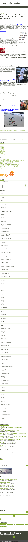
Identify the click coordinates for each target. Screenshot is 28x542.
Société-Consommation (4, 363)
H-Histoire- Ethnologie (4, 248)
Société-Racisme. (3, 376)
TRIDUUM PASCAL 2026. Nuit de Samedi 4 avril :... (8, 488)
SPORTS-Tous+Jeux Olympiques (5, 380)
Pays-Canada (2, 290)
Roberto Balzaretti (3, 31)
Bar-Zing (12, 162)
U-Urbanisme (3, 390)
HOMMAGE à (2, 255)
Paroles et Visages (16, 164)
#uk (3, 526)
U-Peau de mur (3, 387)
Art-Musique (2, 214)
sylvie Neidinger (3, 433)
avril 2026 (1, 144)
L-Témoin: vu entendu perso (5, 273)
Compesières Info (9, 163)
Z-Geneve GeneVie (3, 408)
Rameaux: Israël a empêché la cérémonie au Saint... (8, 497)
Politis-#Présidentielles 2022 (5, 346)
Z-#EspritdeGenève (3, 405)
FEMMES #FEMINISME (4, 232)
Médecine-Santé (3, 280)
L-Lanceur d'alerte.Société (4, 270)
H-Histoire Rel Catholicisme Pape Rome (6, 239)
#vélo (10, 130)
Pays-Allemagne (3, 284)
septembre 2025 (2, 151)
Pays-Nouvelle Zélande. (4, 307)
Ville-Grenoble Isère (3, 393)
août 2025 (1, 152)
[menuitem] (2, 7)
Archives (6, 7)
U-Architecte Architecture (4, 383)
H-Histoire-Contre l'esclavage (5, 249)
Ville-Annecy (3, 391)
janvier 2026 (2, 147)
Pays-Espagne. (3, 294)
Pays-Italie (2, 301)
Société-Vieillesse (3, 377)
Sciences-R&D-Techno (4, 353)
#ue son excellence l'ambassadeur (6, 130)
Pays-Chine (2, 293)
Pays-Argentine (3, 286)
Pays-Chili (2, 291)
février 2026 (2, 146)
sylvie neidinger (3, 427)
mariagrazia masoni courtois (19, 130)
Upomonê (1, 167)
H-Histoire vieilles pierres (4, 245)
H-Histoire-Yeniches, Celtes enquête (6, 252)
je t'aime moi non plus (14, 130)
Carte (1, 458)
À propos (11, 7)
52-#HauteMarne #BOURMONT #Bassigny (6, 194)
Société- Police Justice (4, 360)
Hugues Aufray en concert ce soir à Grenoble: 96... (8, 500)
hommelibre (2, 454)
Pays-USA (2, 321)
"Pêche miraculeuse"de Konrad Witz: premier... (14, 427)
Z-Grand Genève (3, 418)
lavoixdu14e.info (17, 161)
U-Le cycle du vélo (3, 384)
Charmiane (2, 448)
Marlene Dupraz (3, 442)
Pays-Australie (3, 287)
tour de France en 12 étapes (19, 24)
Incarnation (7, 159)
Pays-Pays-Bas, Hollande (4, 310)
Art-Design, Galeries (3, 207)
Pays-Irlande (2, 300)
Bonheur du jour (6, 167)
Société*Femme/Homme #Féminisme (6, 356)
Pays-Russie (2, 311)
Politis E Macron (3, 332)
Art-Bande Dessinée (3, 203)
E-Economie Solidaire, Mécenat (5, 228)
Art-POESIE (2, 217)
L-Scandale (2, 272)
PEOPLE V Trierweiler (4, 329)
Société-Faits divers (3, 367)
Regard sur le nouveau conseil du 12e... (5, 165)
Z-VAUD (2, 421)
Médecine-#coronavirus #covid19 (5, 276)
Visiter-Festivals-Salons (4, 398)
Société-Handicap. (3, 369)
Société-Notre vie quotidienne (5, 373)
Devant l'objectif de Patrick (18, 166)
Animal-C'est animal (3, 200)
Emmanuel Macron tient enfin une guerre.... (14, 445)
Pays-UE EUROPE (3, 318)
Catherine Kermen (3, 436)
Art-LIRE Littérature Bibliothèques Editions (7, 211)
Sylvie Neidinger (3, 439)
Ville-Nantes (2, 397)
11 (25, 184)
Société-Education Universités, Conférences (7, 366)
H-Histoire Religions (3, 242)
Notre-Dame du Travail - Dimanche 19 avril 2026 (6, 161)
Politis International (3, 339)
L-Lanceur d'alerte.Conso (4, 269)
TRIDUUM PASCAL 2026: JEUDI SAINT (6, 494)
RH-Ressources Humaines (4, 349)
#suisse (1, 130)
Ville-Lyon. (2, 394)
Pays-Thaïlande (3, 317)
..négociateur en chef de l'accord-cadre (10, 105)
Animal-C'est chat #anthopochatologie (6, 201)
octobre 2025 (2, 150)
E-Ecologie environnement (4, 225)
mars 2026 (1, 145)
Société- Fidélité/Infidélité (4, 359)
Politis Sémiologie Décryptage (5, 345)
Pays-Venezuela (3, 324)
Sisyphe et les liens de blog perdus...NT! (13, 451)
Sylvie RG (1, 430)
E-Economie (2, 227)
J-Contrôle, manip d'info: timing (5, 256)
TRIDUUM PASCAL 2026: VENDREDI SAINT (6, 491)
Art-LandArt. (2, 210)
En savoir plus (9, 541)
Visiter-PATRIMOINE (3, 400)
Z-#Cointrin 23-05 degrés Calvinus (5, 404)
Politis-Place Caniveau (4, 348)
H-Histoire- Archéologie (4, 246)
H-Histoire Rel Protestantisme (5, 241)
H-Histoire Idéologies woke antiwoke (6, 238)
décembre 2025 (2, 148)
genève (1, 526)
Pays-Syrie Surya (3, 314)
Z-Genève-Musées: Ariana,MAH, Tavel (6, 414)
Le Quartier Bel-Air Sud (15, 165)
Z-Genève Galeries (3, 407)
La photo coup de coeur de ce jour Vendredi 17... (6, 166)
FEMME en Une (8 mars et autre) (5, 231)
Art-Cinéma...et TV (3, 204)
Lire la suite (21, 139)
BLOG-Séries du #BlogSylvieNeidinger (6, 224)
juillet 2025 (1, 153)
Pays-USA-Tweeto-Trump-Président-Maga (6, 322)
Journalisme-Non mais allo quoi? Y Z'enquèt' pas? (7, 266)
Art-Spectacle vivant (3, 221)
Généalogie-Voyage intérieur (5, 235)
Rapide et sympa (2, 159)
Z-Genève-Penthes (3, 415)
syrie (6, 526)
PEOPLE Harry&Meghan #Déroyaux (5, 328)
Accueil (2, 7)
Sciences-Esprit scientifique (4, 352)
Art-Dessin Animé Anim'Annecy (5, 208)
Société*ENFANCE (3, 355)
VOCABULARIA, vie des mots (4, 401)
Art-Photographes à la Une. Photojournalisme (7, 215)
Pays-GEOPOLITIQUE (3, 297)
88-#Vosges (2, 197)
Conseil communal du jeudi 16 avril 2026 (5, 160)
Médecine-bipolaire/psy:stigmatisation (6, 277)
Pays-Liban (2, 304)
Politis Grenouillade (3, 338)
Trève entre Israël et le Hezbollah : (5, 162)
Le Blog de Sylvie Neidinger (11, 3)
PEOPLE (2, 325)
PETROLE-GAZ (3, 331)
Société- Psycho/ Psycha (4, 362)
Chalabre (13, 168)
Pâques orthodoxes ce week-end (5, 482)
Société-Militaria (3, 370)
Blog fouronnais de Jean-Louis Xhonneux (18, 160)
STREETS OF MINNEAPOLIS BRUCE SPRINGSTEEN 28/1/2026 (16, 433)
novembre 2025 (2, 149)
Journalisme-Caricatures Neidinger (6, 259)
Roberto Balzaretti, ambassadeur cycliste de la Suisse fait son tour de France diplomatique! (13, 16)
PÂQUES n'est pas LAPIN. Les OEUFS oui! (6, 485)
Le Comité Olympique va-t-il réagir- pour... (14, 439)
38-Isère (2, 193)
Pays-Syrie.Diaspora (3, 315)
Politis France (3, 335)
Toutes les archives (3, 154)
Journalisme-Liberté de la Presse (5, 263)
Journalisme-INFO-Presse (4, 262)
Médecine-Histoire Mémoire (5, 279)
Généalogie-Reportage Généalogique (6, 234)
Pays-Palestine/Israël (4, 308)
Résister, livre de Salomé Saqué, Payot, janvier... (6, 164)
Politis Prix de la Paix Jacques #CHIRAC (6, 342)
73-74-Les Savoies (3, 196)
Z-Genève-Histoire (3, 411)
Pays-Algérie (2, 283)
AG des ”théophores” (3, 163)
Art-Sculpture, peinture (4, 218)
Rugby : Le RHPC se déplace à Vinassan (5, 168)
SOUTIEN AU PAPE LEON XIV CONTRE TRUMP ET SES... (8, 479)
